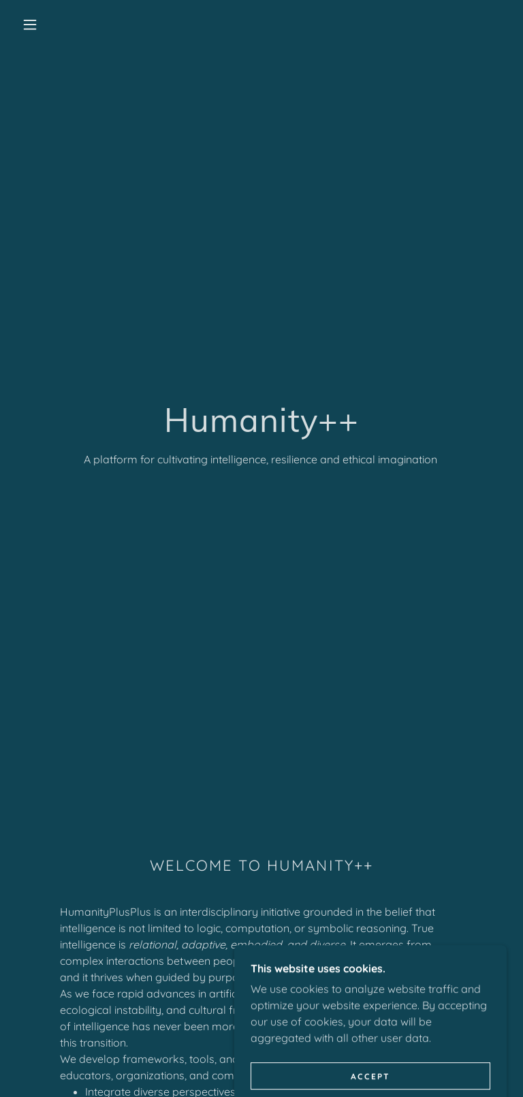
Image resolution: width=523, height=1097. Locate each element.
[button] (30, 24)
